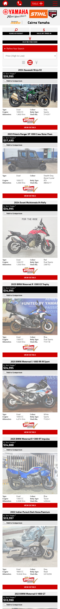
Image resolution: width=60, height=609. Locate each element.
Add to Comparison (14, 81)
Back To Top (30, 531)
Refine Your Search (14, 48)
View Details (30, 127)
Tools (37, 3)
